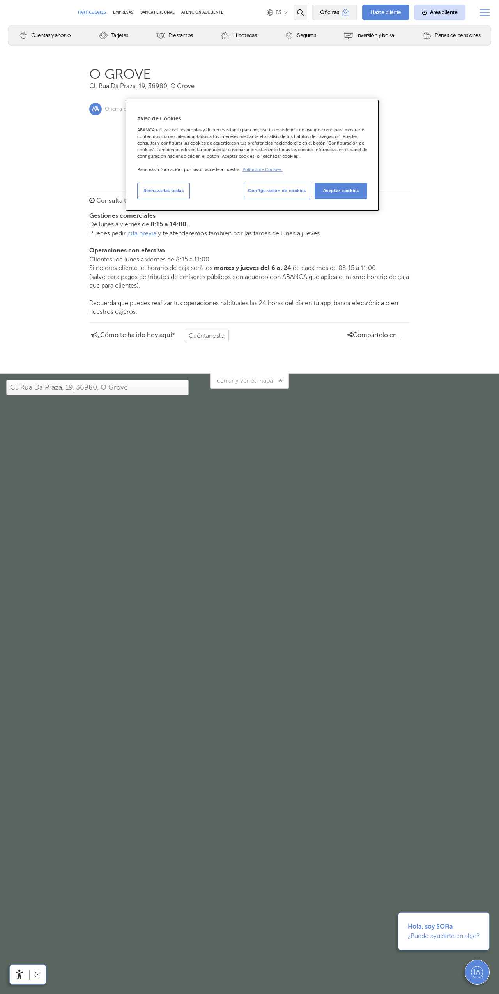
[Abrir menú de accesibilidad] (19, 974)
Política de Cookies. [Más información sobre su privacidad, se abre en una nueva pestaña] (262, 169)
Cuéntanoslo (207, 335)
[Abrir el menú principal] (484, 12)
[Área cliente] (439, 12)
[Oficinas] (334, 12)
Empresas (123, 12)
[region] (252, 155)
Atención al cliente (202, 12)
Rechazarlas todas (163, 190)
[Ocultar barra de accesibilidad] (37, 974)
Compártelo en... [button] (374, 335)
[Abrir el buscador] (300, 12)
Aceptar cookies (341, 190)
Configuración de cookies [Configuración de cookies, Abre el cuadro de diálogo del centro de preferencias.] (277, 190)
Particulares (92, 12)
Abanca (20, 12)
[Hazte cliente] (385, 12)
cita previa (141, 233)
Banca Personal (157, 12)
